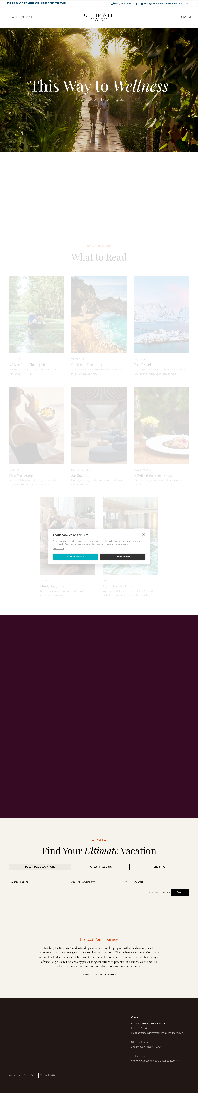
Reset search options (159, 892)
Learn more (58, 548)
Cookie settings (123, 557)
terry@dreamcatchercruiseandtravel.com (162, 1033)
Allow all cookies (75, 557)
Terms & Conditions (48, 1075)
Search (180, 892)
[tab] (40, 867)
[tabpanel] (99, 886)
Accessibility (14, 1075)
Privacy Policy (30, 1075)
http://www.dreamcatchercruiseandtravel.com (155, 1060)
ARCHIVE (186, 17)
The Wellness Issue (19, 17)
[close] (143, 534)
